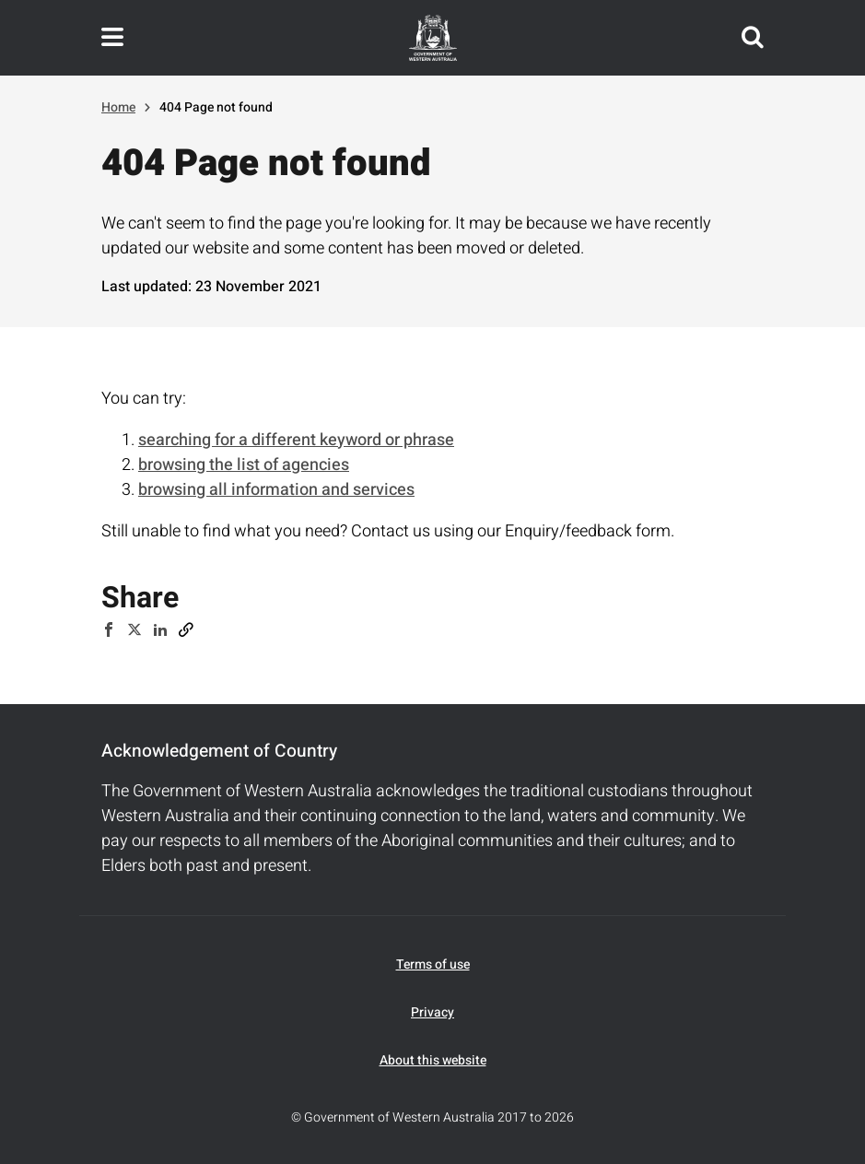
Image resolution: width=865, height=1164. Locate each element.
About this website (433, 1060)
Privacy (432, 1012)
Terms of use (433, 964)
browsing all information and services (276, 489)
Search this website (753, 38)
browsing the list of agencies (243, 465)
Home (118, 107)
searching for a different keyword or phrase (296, 440)
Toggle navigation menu (112, 38)
